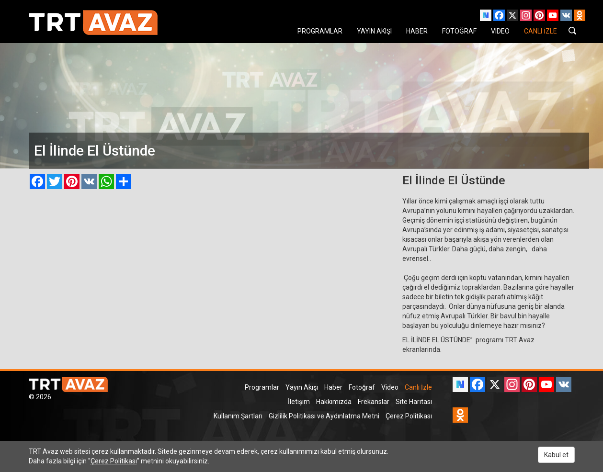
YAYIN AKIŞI (374, 31)
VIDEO (500, 31)
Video (389, 387)
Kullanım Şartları (238, 416)
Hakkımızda (334, 401)
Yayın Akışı (301, 387)
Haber (333, 387)
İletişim (299, 401)
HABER (417, 31)
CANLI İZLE (540, 31)
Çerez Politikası (409, 416)
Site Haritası (414, 401)
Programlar (262, 387)
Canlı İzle (418, 387)
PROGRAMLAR (319, 31)
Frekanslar (373, 401)
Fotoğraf (362, 387)
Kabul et (556, 455)
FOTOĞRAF (459, 31)
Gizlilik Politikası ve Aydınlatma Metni (324, 416)
